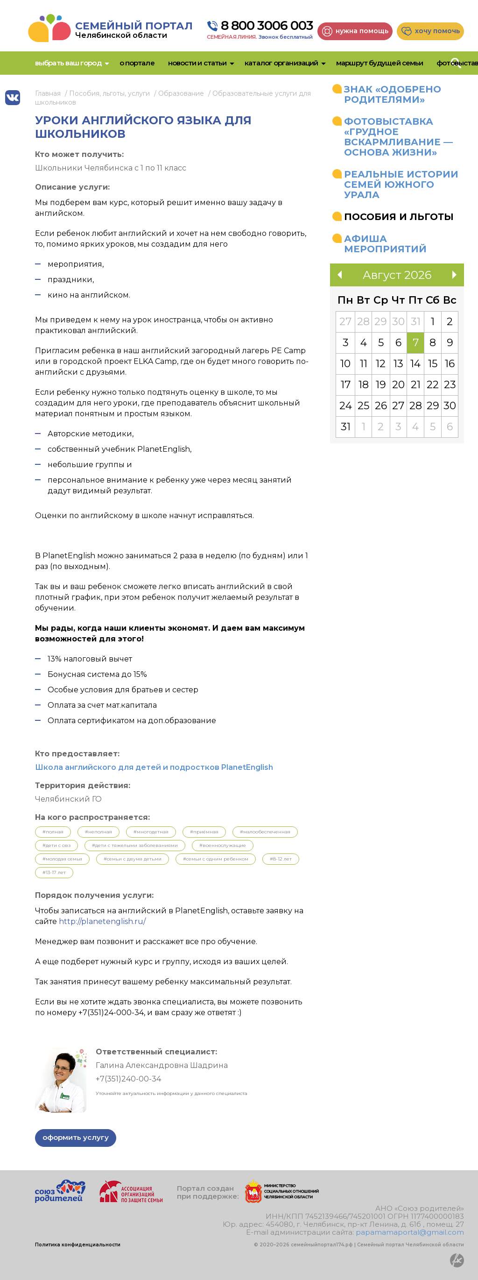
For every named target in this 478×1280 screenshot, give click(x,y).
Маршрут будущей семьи (379, 62)
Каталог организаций (281, 62)
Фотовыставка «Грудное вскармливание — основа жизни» (398, 137)
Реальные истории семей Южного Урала (401, 184)
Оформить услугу (75, 1137)
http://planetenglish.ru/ (102, 921)
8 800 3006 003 (267, 25)
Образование (181, 93)
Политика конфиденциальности (77, 1245)
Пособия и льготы (399, 216)
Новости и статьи (197, 62)
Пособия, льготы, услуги (109, 93)
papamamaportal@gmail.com (410, 1232)
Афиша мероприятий (385, 244)
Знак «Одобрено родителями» (392, 94)
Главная (48, 93)
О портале (137, 62)
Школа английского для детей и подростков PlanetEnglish (154, 767)
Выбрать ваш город (68, 62)
